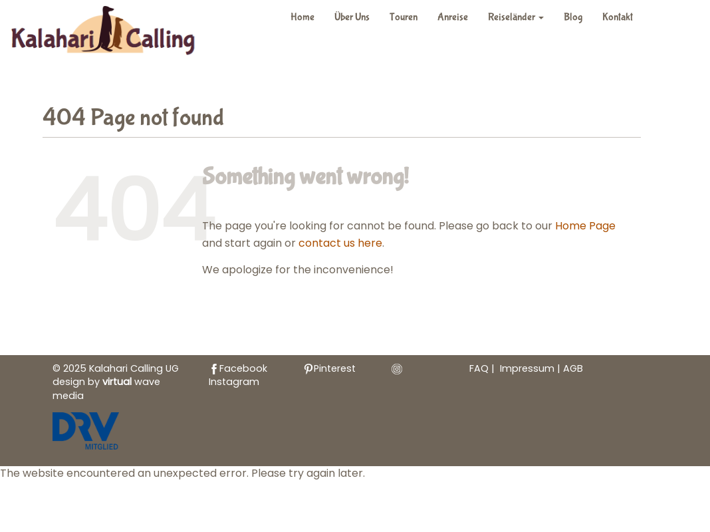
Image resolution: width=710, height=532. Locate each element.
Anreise (452, 17)
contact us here (340, 243)
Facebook (238, 368)
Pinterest (329, 368)
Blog (573, 17)
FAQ (479, 368)
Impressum (528, 368)
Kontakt (617, 17)
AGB (573, 368)
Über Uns (352, 17)
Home (302, 17)
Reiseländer (516, 17)
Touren (403, 17)
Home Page (585, 225)
